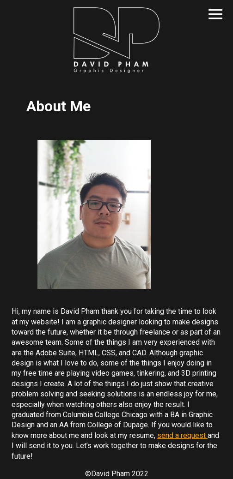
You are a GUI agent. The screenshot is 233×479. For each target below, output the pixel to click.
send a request (182, 435)
